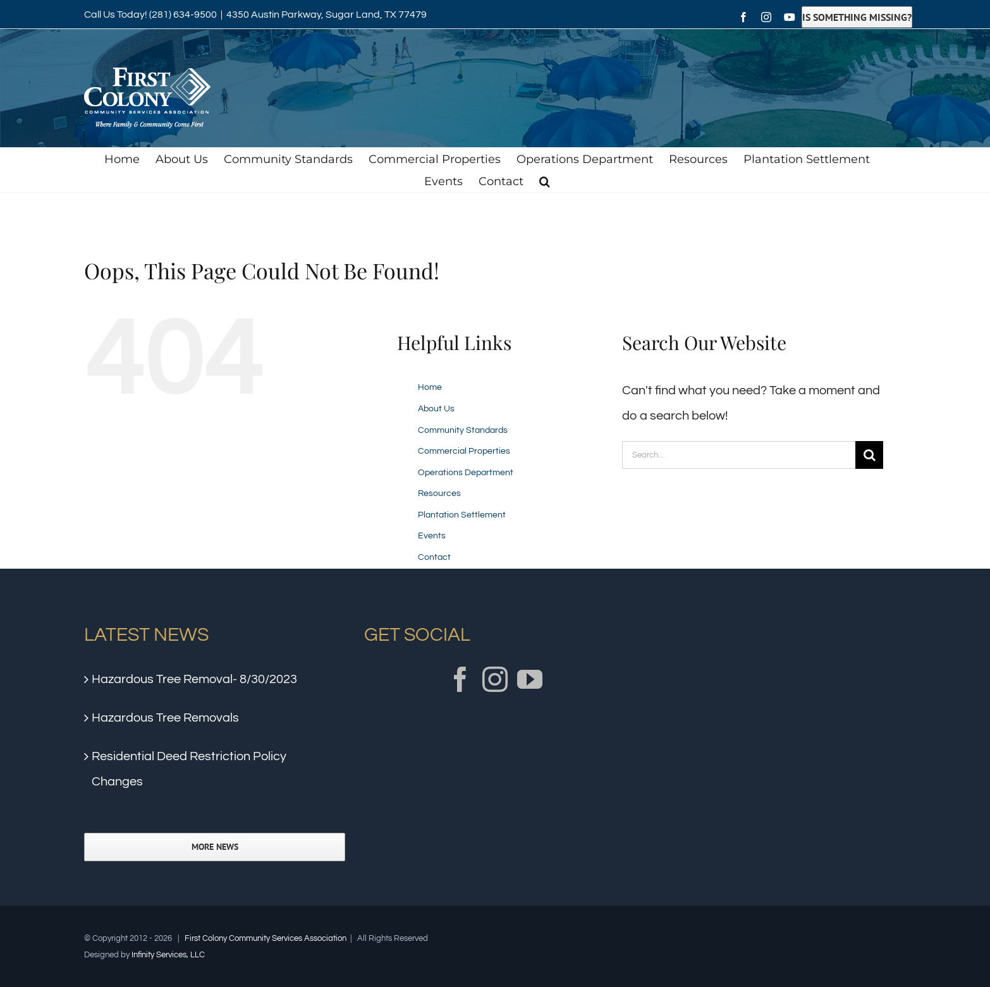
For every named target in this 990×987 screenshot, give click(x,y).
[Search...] (738, 455)
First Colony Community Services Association (265, 938)
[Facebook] (460, 679)
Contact (434, 557)
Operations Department (465, 472)
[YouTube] (529, 679)
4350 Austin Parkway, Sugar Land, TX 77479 (326, 14)
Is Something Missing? (857, 17)
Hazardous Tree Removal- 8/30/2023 (194, 679)
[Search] (869, 455)
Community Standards (463, 430)
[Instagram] (495, 679)
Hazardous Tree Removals (165, 717)
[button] (544, 181)
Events (432, 535)
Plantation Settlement (462, 515)
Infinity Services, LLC (168, 954)
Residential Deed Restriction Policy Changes (189, 769)
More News (215, 847)
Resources (439, 493)
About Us (436, 408)
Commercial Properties (464, 451)
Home (430, 387)
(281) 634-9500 (183, 14)
